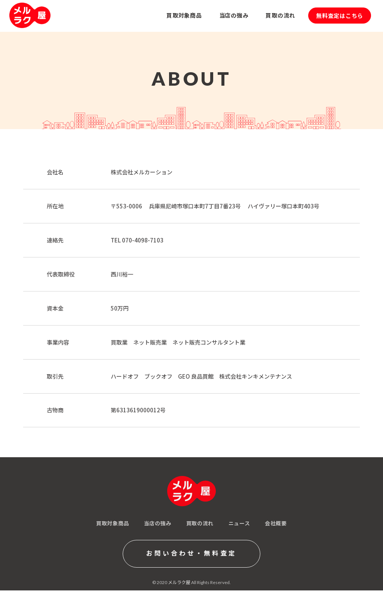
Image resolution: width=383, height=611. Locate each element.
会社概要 (276, 523)
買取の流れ (200, 523)
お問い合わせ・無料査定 (191, 554)
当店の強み (157, 523)
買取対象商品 (112, 523)
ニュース (239, 523)
